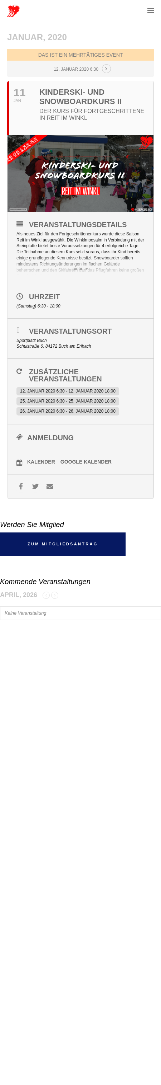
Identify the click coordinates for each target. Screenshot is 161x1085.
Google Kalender (86, 462)
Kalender (41, 462)
